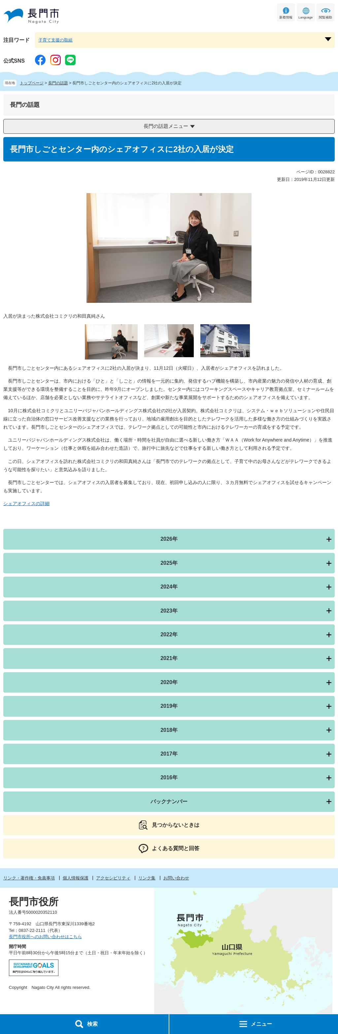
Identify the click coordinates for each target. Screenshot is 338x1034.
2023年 (169, 611)
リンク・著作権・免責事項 (29, 878)
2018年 (169, 730)
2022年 (169, 634)
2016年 (169, 777)
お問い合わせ (176, 878)
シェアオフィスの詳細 (26, 503)
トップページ (32, 83)
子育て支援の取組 (55, 40)
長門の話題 (58, 83)
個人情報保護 (75, 878)
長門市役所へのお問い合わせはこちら (45, 936)
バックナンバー (169, 801)
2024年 (169, 586)
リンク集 (146, 878)
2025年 (169, 563)
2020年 (169, 682)
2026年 (169, 539)
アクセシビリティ (113, 878)
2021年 (169, 658)
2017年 (169, 754)
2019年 (169, 706)
